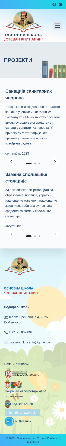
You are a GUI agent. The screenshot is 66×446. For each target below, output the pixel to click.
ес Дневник (18, 421)
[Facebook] (54, 4)
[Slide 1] (29, 163)
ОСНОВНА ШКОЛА (23, 35)
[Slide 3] (39, 163)
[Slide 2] (35, 163)
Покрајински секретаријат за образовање (25, 390)
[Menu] (57, 25)
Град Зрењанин (19, 404)
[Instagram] (60, 4)
